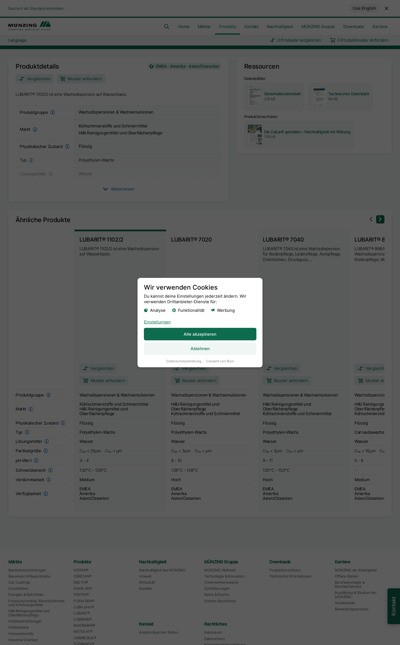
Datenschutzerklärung (183, 361)
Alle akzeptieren (200, 334)
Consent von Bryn (220, 361)
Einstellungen (157, 321)
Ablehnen (200, 348)
